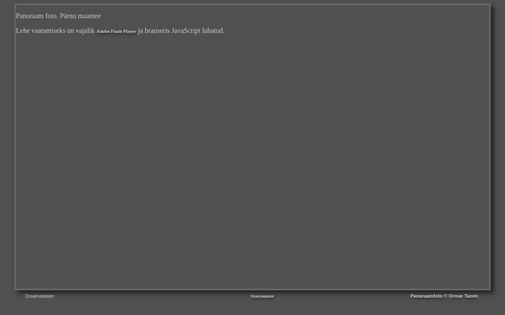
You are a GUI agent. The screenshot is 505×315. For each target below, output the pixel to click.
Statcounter (262, 296)
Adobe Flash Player (116, 31)
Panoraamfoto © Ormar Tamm (444, 296)
